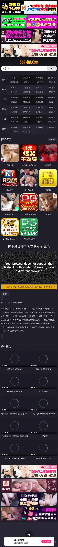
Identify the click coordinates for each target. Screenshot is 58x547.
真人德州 (26, 78)
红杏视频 (14, 131)
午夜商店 (26, 127)
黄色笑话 (39, 121)
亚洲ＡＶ (14, 87)
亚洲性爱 (14, 97)
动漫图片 (51, 107)
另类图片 (51, 111)
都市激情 (14, 117)
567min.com (29, 62)
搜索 (52, 68)
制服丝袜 (14, 102)
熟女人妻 (14, 92)
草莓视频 (39, 127)
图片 (4, 109)
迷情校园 (14, 121)
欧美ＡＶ (39, 87)
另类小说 (26, 121)
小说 (4, 119)
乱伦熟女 (39, 102)
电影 (4, 99)
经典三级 (26, 102)
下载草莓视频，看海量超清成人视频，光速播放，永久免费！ (31, 286)
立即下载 (46, 541)
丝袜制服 (26, 92)
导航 (4, 129)
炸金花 (26, 82)
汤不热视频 (51, 127)
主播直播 (39, 92)
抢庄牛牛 (51, 82)
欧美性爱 (51, 97)
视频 (4, 89)
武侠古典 (51, 117)
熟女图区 (39, 111)
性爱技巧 (51, 121)
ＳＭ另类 (51, 92)
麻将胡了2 (14, 82)
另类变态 (51, 102)
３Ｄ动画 (51, 87)
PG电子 (14, 78)
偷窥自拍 (14, 107)
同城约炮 (14, 127)
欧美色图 (39, 107)
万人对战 (39, 78)
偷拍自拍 (26, 97)
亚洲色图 (26, 107)
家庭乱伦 (26, 117)
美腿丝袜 (14, 111)
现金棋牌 (39, 82)
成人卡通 (39, 97)
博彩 (4, 79)
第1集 (5, 294)
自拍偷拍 (26, 87)
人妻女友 (39, 117)
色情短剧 (26, 131)
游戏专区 (51, 78)
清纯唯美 (26, 111)
